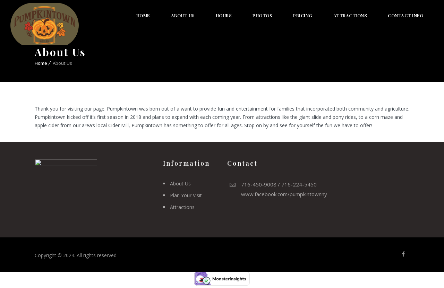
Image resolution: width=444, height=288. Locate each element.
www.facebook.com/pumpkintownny (284, 194)
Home (143, 15)
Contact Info (405, 15)
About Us (183, 15)
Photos (262, 15)
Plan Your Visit (186, 195)
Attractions (350, 15)
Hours (224, 15)
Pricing (303, 15)
